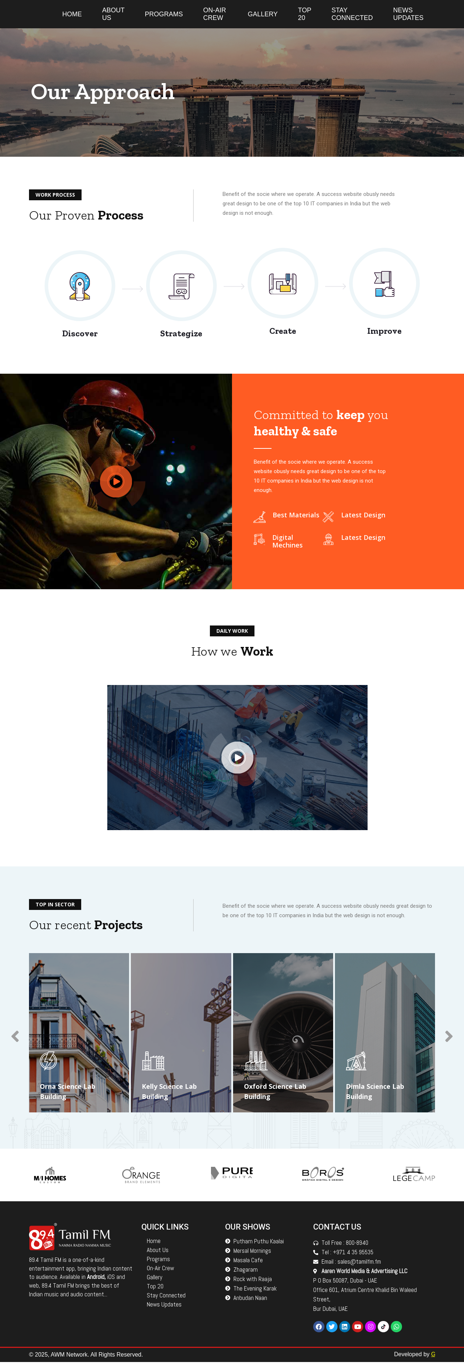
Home (72, 14)
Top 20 (304, 14)
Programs (164, 14)
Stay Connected (352, 14)
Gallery (263, 14)
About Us (113, 14)
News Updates (408, 14)
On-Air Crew (214, 14)
